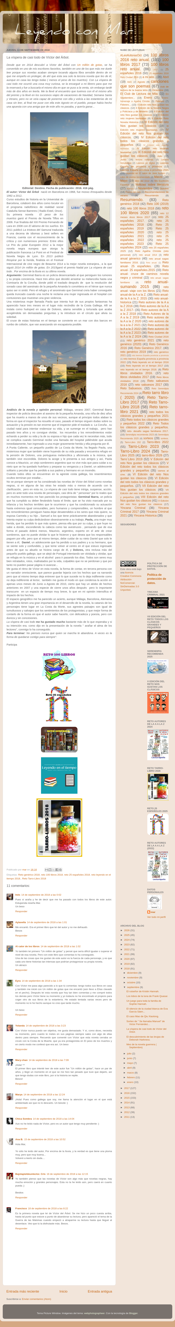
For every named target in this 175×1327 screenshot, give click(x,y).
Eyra (18, 980)
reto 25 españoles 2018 (77, 874)
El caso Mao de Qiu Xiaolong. (143, 1016)
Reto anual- (151, 263)
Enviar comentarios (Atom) (36, 1299)
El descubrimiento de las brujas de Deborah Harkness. (145, 1038)
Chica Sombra (23, 1118)
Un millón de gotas (89, 64)
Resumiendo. (131, 199)
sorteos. (165, 438)
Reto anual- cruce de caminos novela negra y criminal (144, 273)
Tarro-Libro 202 (133, 442)
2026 (127, 930)
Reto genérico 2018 (29, 874)
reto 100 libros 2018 (52, 874)
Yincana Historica (145, 515)
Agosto (141, 82)
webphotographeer (94, 1313)
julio (129, 1053)
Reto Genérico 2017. (148, 348)
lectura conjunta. (145, 159)
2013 (127, 1107)
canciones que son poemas (144, 83)
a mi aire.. (149, 77)
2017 (127, 1088)
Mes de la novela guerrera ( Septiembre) (142, 1046)
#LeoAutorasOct (131, 55)
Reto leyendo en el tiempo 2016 (150, 362)
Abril (166, 77)
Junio (123, 159)
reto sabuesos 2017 (148, 384)
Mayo (124, 180)
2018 (127, 968)
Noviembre (145, 188)
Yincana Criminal (132, 507)
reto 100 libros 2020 (144, 210)
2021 (127, 954)
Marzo (158, 176)
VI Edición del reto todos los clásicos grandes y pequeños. (144, 481)
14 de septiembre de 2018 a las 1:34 (42, 980)
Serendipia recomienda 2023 (139, 434)
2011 (127, 1117)
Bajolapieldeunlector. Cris (30, 1174)
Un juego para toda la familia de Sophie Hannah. (144, 1002)
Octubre (164, 188)
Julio (159, 156)
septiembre (133, 987)
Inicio (63, 1291)
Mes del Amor (142, 181)
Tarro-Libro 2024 (135, 451)
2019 (127, 963)
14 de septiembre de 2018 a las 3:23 (46, 1025)
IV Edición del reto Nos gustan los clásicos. (144, 133)
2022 (127, 949)
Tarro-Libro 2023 (143, 446)
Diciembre (157, 90)
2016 (127, 1093)
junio (130, 1058)
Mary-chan (21, 1060)
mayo (130, 1063)
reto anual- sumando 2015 (144, 284)
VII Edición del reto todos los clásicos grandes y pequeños (144, 493)
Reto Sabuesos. (131, 388)
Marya (18, 1094)
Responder (21, 911)
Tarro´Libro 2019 (131, 459)
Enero (148, 97)
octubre (131, 982)
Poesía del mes (133, 192)
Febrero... (125, 104)
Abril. (129, 82)
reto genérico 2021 (140, 340)
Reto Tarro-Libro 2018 (34, 878)
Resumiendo (152, 195)
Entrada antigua (100, 1291)
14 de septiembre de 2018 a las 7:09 (49, 1060)
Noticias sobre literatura (152, 184)
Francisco (21, 1208)
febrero (131, 1077)
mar (153, 912)
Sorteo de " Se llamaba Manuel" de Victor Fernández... (146, 1023)
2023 (127, 944)
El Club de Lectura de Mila (139, 93)
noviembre (133, 977)
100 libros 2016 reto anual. (144, 57)
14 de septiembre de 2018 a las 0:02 (41, 894)
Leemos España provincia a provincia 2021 (144, 170)
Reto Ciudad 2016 (159, 336)
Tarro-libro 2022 (158, 442)
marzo (131, 1072)
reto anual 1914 (148, 255)
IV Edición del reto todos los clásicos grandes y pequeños (144, 141)
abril (129, 1067)
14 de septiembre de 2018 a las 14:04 (53, 1118)
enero (130, 1082)
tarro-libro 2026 (152, 455)
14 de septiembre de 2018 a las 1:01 (47, 922)
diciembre (132, 972)
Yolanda (20, 1025)
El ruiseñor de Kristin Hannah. (143, 991)
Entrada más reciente (22, 1291)
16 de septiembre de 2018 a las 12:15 (67, 1174)
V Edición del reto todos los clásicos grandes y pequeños (144, 466)
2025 (127, 935)
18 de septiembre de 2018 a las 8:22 (48, 1208)
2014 (127, 1102)
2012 (127, 1112)
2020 (127, 959)
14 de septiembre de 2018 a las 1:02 (61, 946)
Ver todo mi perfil (156, 917)
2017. (155, 70)
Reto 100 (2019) (158, 203)
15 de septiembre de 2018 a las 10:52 (45, 1139)
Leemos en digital (145, 163)
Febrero (160, 101)
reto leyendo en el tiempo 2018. (138, 369)
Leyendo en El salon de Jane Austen (145, 173)
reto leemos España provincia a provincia (150, 355)
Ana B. (19, 1139)
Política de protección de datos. (156, 578)
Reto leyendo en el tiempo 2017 (144, 365)
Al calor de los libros (27, 946)
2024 (127, 939)
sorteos (148, 438)
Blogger (133, 1313)
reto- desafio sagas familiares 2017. (148, 431)
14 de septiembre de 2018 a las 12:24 (44, 1094)
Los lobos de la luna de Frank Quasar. (147, 996)
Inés (17, 894)
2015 (127, 1097)
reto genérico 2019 (133, 351)
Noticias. (130, 189)
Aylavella (20, 922)
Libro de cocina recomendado (135, 177)
